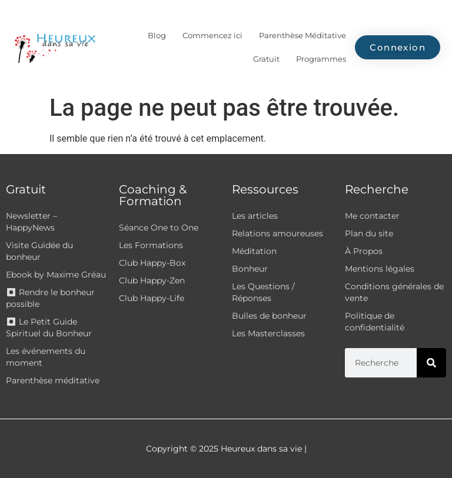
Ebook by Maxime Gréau (56, 274)
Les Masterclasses (268, 333)
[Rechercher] (431, 362)
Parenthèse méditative (52, 380)
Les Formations (151, 245)
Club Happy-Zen (152, 280)
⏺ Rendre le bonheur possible (50, 298)
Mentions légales (379, 268)
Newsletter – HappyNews (31, 221)
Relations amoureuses (277, 233)
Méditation (254, 251)
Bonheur (250, 268)
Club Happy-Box (152, 263)
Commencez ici (212, 35)
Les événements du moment (45, 357)
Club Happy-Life (151, 298)
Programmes (321, 58)
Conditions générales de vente (394, 292)
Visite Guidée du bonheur (39, 251)
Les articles (255, 215)
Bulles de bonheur (269, 315)
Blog (157, 35)
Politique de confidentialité (374, 321)
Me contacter (372, 215)
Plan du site (369, 233)
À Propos (364, 251)
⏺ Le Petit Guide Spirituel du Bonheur (49, 327)
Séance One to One (158, 227)
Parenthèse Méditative (302, 35)
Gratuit (266, 58)
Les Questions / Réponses (263, 292)
